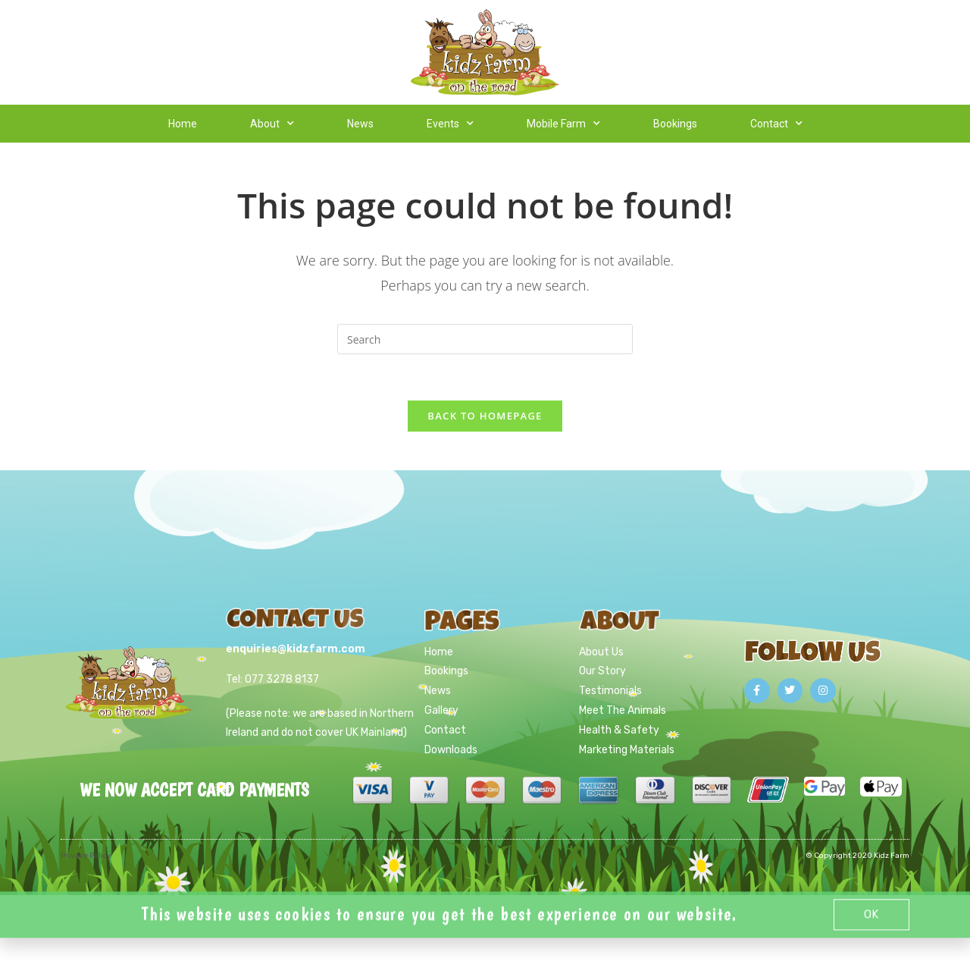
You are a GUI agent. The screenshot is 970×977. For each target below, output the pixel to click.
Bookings (675, 124)
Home (182, 124)
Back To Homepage (484, 416)
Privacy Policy (86, 855)
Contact (776, 123)
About (272, 123)
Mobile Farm (563, 123)
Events (450, 123)
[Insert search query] (485, 339)
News (360, 124)
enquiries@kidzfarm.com (295, 648)
